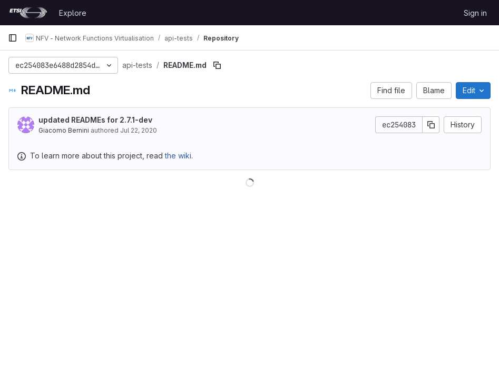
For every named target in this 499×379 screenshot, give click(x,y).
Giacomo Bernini (63, 130)
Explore (72, 12)
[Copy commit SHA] (431, 124)
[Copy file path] (217, 65)
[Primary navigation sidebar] (12, 37)
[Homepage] (28, 12)
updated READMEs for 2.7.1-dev (95, 119)
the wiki (178, 155)
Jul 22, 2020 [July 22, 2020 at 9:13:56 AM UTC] (138, 130)
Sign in (475, 12)
